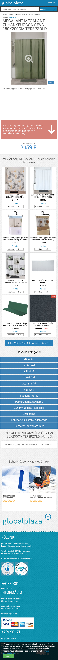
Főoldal (5, 14)
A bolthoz (11, 206)
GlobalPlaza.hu (6, 589)
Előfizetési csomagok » (9, 601)
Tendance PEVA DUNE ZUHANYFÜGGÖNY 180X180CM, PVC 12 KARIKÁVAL (15, 282)
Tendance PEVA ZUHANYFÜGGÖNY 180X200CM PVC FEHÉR (42, 196)
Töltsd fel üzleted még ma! (13, 553)
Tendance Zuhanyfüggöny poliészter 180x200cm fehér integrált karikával (15, 239)
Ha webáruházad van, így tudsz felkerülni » (16, 558)
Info (19, 206)
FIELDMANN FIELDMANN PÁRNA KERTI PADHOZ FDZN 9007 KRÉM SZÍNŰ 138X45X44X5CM (15, 324)
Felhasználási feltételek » (10, 609)
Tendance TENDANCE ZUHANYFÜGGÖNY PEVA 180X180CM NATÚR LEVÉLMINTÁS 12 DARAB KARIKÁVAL (15, 196)
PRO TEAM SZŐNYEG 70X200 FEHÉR (42, 282)
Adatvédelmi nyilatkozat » (10, 606)
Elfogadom (8, 656)
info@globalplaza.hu (8, 638)
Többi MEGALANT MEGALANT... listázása (29, 343)
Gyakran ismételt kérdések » (11, 599)
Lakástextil (18, 14)
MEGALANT (13, 17)
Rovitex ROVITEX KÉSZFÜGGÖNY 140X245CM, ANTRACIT (42, 324)
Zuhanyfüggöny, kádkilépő (31, 14)
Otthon (11, 14)
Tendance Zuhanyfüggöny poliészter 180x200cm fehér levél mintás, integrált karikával (43, 239)
